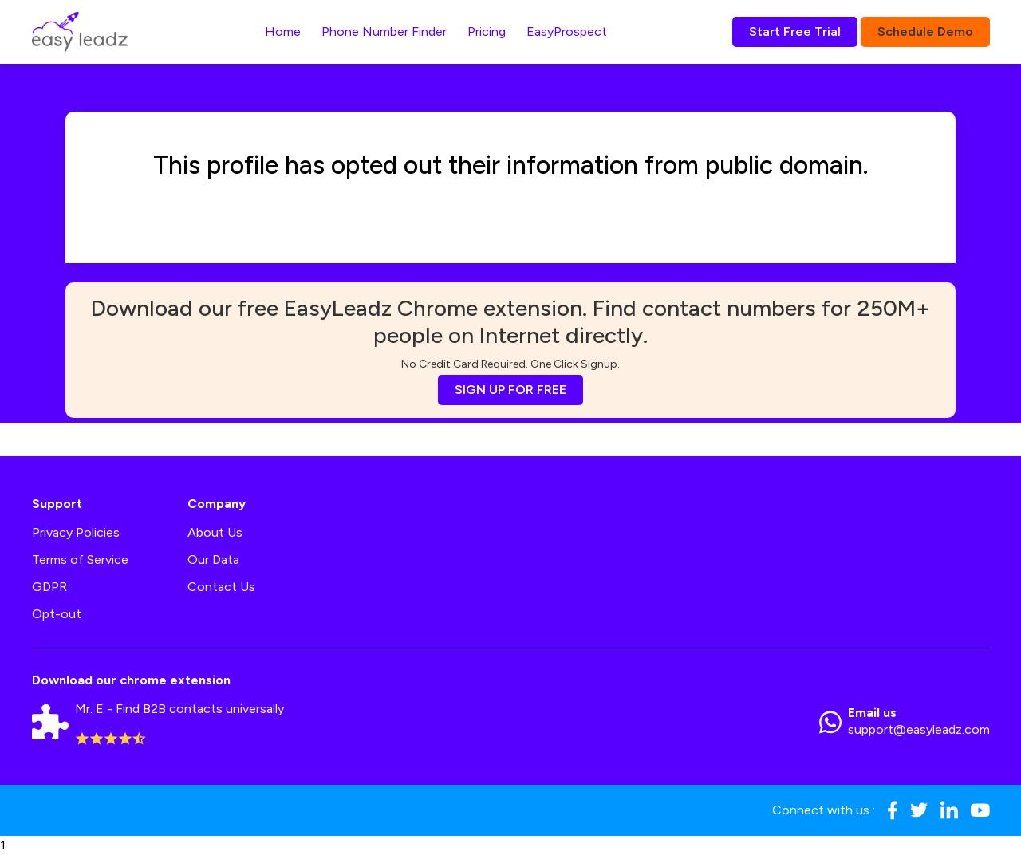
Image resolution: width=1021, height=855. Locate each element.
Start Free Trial (795, 31)
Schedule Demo (925, 31)
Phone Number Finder (384, 31)
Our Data (213, 559)
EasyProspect (566, 31)
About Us (214, 532)
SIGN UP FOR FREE (510, 389)
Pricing (486, 31)
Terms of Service (80, 559)
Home (283, 31)
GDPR (49, 586)
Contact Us (221, 586)
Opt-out (56, 613)
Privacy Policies (76, 532)
